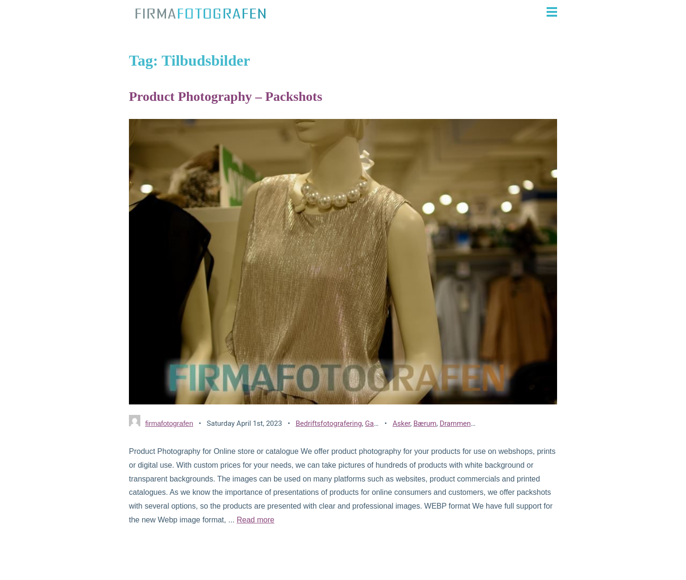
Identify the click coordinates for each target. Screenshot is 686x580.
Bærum (425, 423)
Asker (401, 423)
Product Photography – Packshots (225, 96)
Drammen (455, 423)
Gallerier (378, 423)
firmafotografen (169, 423)
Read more (255, 520)
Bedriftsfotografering (328, 423)
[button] (416, 12)
